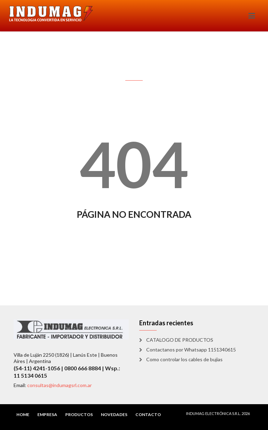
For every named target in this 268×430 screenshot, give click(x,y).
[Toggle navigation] (252, 15)
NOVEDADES (114, 414)
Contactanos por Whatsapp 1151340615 (191, 350)
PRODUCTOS (79, 414)
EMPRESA (47, 414)
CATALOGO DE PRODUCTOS (179, 340)
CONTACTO (148, 414)
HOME (22, 414)
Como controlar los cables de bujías (184, 359)
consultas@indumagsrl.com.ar (59, 385)
